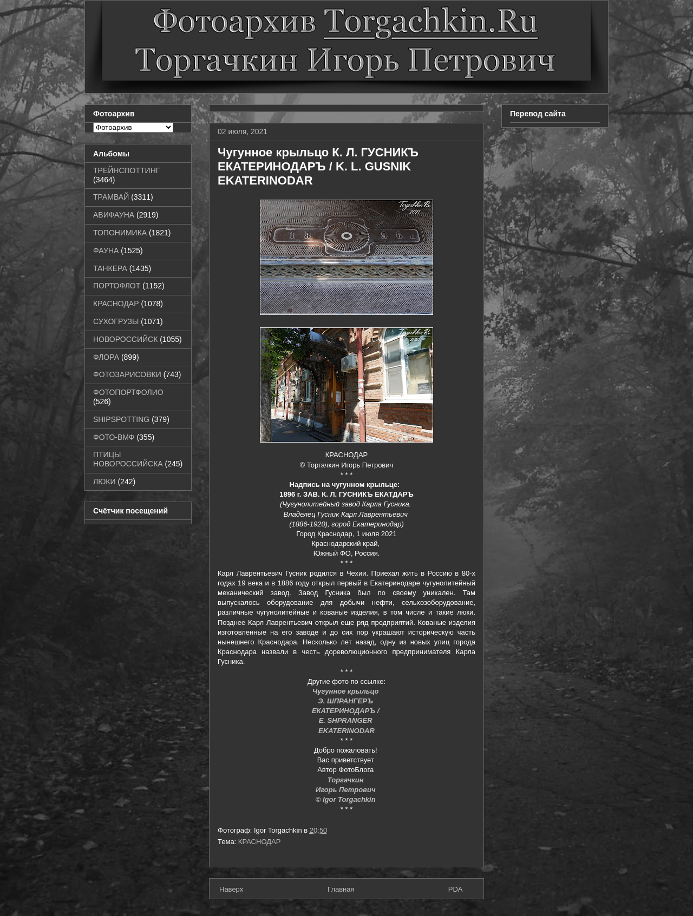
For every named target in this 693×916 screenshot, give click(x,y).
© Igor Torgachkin (347, 799)
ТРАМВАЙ (111, 197)
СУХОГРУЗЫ (116, 321)
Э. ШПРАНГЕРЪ (346, 701)
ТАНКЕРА (110, 268)
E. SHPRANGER (347, 720)
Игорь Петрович (346, 790)
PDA (455, 889)
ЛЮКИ (104, 481)
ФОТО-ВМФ (114, 437)
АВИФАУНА (113, 214)
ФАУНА (106, 250)
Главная (341, 889)
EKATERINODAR (346, 731)
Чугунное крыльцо (346, 691)
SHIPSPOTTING (121, 419)
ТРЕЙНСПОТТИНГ (126, 170)
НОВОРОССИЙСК (125, 339)
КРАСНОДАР (259, 842)
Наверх (231, 889)
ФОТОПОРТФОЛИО (128, 392)
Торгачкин (346, 780)
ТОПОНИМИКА (120, 232)
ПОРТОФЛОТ (116, 285)
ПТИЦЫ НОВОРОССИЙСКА (128, 459)
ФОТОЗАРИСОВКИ (127, 374)
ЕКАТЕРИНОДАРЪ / (346, 711)
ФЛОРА (106, 357)
